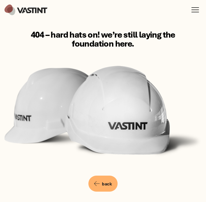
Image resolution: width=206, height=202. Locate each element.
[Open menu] (196, 10)
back (103, 184)
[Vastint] (25, 9)
